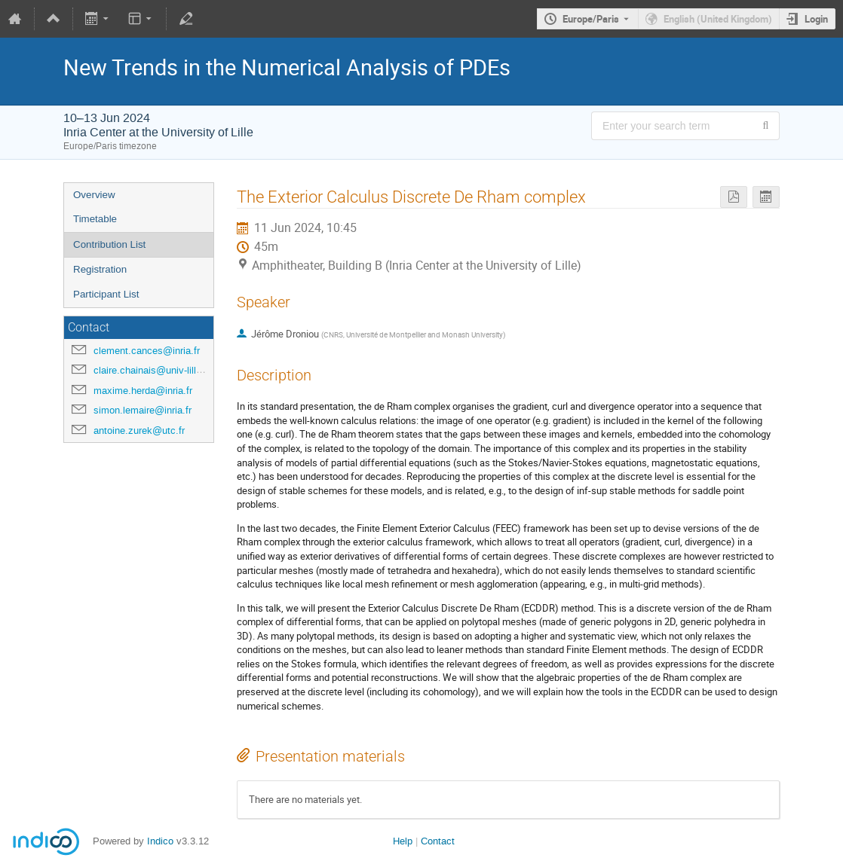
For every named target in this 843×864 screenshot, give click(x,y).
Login (816, 19)
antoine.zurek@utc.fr (139, 430)
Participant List (106, 294)
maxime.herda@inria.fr (142, 390)
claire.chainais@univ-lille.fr (151, 370)
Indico (160, 841)
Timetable (95, 218)
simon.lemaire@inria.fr (142, 410)
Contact (438, 841)
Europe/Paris (591, 19)
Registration (100, 269)
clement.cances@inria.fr (146, 350)
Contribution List (109, 244)
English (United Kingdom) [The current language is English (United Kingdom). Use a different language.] (718, 19)
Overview (94, 194)
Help (402, 841)
